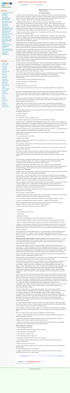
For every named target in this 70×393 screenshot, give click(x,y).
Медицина (4, 82)
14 (54, 355)
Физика (4, 98)
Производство (5, 88)
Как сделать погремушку (5, 24)
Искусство (4, 72)
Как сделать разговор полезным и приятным (7, 14)
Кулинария (4, 75)
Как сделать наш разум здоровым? (6, 37)
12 (48, 355)
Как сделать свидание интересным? (5, 53)
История (4, 74)
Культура (4, 77)
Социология (5, 93)
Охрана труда (5, 85)
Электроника (5, 106)
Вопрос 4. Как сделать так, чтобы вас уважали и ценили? (7, 45)
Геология (4, 69)
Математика (5, 80)
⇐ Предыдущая (24, 4)
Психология (5, 90)
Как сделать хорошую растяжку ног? (7, 34)
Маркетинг (4, 79)
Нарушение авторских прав (34, 361)
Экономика (5, 105)
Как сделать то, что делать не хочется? (7, 21)
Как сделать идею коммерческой (6, 31)
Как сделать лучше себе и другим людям (7, 49)
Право (3, 87)
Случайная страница (6, 7)
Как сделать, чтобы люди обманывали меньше (7, 41)
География (4, 67)
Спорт (3, 95)
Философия (5, 100)
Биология (4, 66)
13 (51, 355)
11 (45, 355)
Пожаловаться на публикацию (35, 368)
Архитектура (5, 63)
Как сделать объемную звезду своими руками (6, 18)
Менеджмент (5, 84)
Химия (3, 101)
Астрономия (5, 64)
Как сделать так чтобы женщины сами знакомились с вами (7, 28)
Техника (4, 96)
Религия (4, 92)
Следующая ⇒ (39, 4)
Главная (3, 5)
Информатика (5, 71)
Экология (4, 103)
